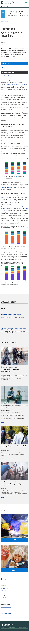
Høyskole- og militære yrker (21, 176)
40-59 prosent (21, 282)
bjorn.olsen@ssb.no (5, 588)
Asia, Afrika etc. (4, 134)
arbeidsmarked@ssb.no (6, 607)
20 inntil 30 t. (18, 246)
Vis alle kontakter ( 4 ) (8, 613)
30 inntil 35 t (24, 246)
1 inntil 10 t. (6, 246)
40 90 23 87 (3, 590)
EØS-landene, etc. (20, 129)
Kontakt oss (4, 627)
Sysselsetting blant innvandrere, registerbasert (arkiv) (13, 75)
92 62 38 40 (3, 600)
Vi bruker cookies (24, 2)
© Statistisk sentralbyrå (22, 627)
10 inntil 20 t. (12, 246)
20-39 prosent (15, 282)
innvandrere (16, 81)
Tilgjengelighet (12, 627)
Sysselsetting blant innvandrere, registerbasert (12, 67)
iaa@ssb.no (3, 597)
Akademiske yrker (13, 176)
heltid (2, 197)
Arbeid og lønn (4, 21)
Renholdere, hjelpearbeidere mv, (9, 178)
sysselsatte (7, 81)
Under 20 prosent (8, 282)
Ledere (7, 176)
